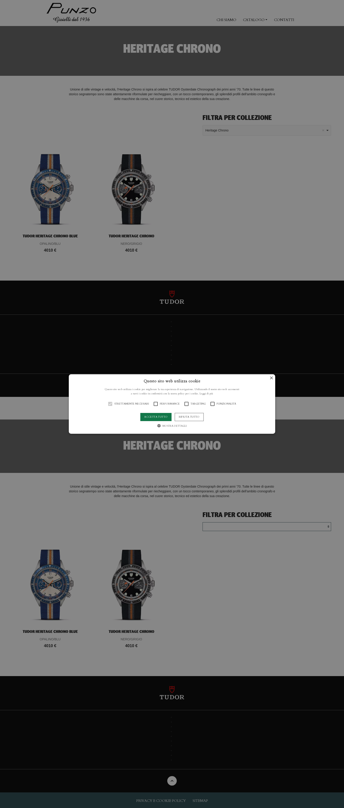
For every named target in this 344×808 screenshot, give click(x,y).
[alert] (172, 404)
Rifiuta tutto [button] (189, 417)
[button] (172, 404)
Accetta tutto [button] (155, 417)
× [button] (271, 378)
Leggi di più (206, 393)
